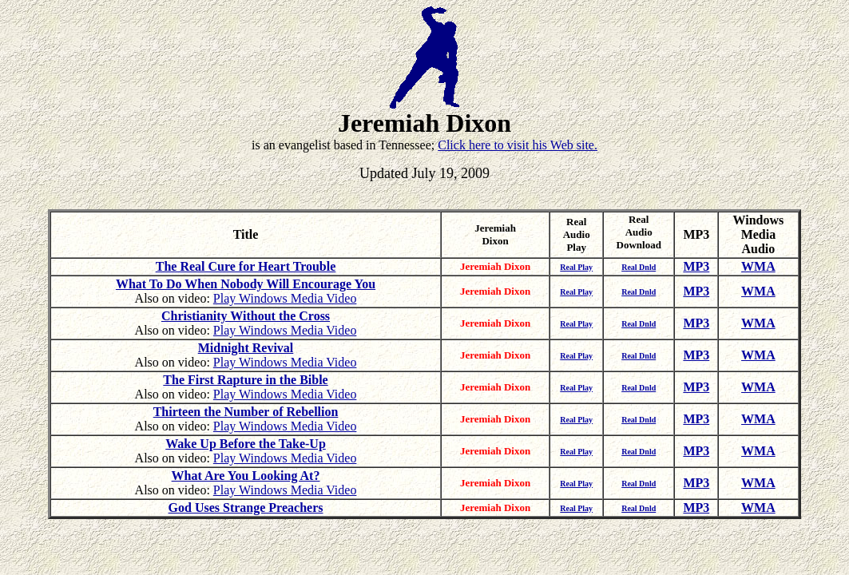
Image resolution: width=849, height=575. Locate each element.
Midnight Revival (246, 348)
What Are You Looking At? (246, 475)
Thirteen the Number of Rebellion (246, 411)
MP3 (696, 266)
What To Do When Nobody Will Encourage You (245, 284)
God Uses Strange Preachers (246, 507)
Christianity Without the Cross (245, 316)
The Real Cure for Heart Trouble (246, 266)
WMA (758, 266)
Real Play (576, 267)
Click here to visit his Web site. (517, 145)
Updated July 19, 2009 (424, 173)
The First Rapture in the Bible (245, 380)
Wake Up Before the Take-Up (245, 443)
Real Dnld (638, 267)
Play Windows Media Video (285, 298)
